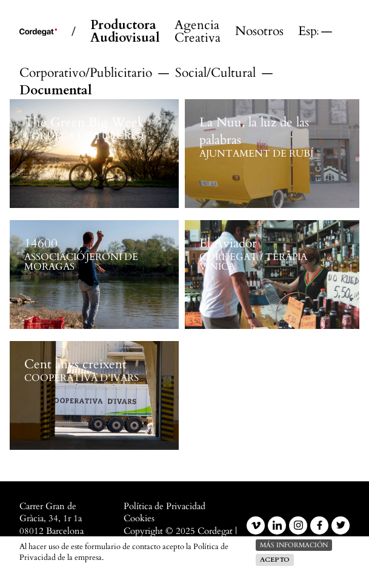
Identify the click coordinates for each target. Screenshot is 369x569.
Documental (55, 90)
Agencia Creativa (198, 32)
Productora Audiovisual (125, 32)
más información (294, 545)
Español (308, 31)
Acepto (275, 559)
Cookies (139, 518)
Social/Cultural (215, 73)
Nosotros (259, 31)
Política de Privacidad (164, 506)
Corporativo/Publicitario (85, 73)
